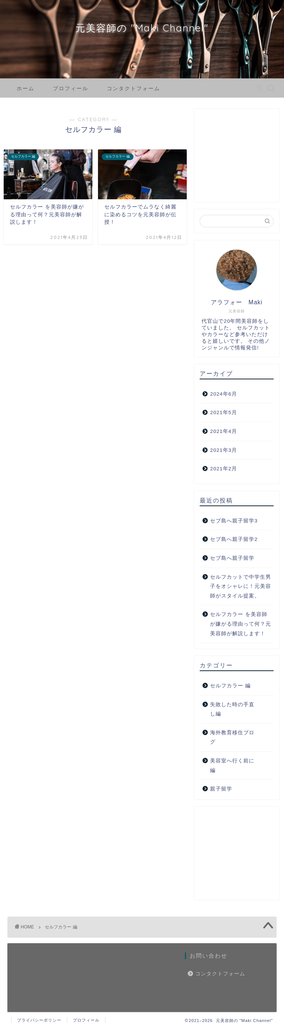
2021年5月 (223, 412)
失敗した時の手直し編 (232, 709)
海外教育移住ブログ (232, 737)
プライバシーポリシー (39, 1020)
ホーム (25, 88)
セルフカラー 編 (230, 685)
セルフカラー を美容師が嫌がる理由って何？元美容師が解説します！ (240, 624)
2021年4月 (223, 431)
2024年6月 (223, 394)
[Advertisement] (236, 158)
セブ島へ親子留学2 (234, 539)
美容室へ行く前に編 (232, 765)
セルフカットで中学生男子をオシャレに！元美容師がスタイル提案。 (240, 586)
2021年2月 (223, 468)
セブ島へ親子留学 (232, 558)
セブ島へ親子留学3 (234, 521)
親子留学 (221, 789)
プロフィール (70, 88)
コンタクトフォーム (133, 88)
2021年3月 (223, 450)
